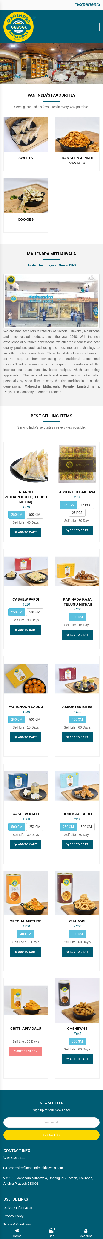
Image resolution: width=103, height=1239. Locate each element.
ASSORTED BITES (77, 697)
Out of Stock (25, 1012)
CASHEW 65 (77, 989)
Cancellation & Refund (19, 1184)
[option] (51, 63)
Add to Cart (26, 527)
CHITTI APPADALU (25, 989)
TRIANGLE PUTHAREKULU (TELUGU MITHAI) (26, 492)
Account (86, 1232)
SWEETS (25, 158)
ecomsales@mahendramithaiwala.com (33, 1119)
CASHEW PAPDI (25, 595)
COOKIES (26, 220)
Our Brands (11, 1192)
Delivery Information (17, 1159)
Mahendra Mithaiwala (51, 1217)
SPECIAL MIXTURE (25, 892)
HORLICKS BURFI (77, 794)
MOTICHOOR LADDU (26, 697)
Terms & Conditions (17, 1176)
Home (17, 1232)
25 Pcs (77, 508)
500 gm (34, 510)
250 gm (16, 510)
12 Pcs (68, 500)
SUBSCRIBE (52, 1086)
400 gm (77, 710)
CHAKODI (77, 892)
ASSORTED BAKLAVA (77, 487)
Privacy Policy (13, 1167)
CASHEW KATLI (26, 794)
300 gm (77, 905)
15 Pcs (86, 500)
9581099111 (14, 1109)
